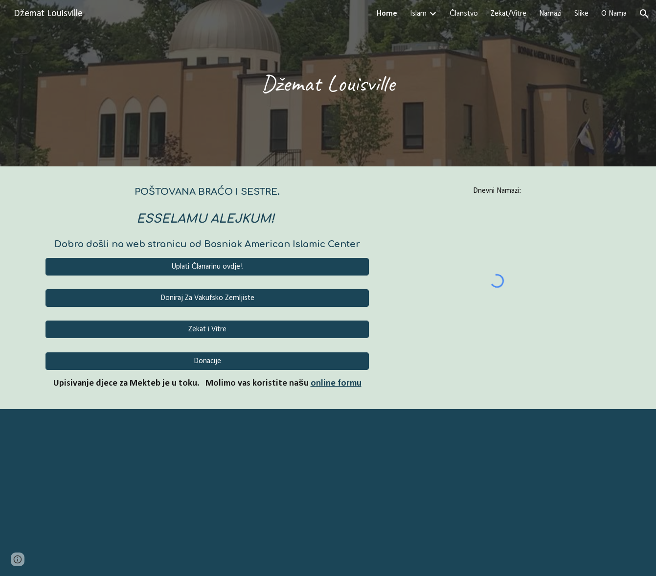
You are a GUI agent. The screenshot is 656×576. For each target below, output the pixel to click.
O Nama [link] (614, 14)
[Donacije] (207, 361)
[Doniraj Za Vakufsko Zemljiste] (207, 298)
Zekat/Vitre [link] (508, 14)
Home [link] (387, 14)
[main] (328, 83)
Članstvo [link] (464, 14)
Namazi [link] (550, 14)
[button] (644, 13)
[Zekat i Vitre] (207, 329)
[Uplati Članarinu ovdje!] (207, 266)
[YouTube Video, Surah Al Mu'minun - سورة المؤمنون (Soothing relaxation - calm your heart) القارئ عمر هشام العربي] (328, 493)
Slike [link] (581, 14)
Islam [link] (418, 14)
